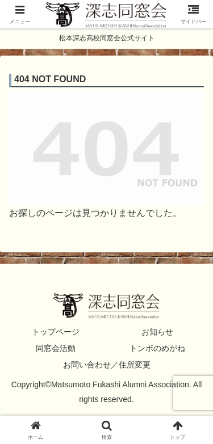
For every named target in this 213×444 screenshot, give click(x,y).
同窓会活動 (56, 348)
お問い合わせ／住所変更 (107, 364)
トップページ (56, 331)
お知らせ (157, 331)
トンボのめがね (157, 348)
